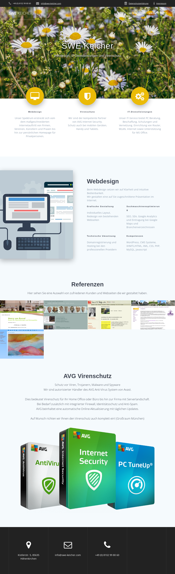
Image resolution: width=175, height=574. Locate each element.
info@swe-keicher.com (51, 3)
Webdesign (136, 13)
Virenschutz (158, 13)
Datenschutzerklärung (138, 3)
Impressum (161, 3)
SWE (20, 13)
